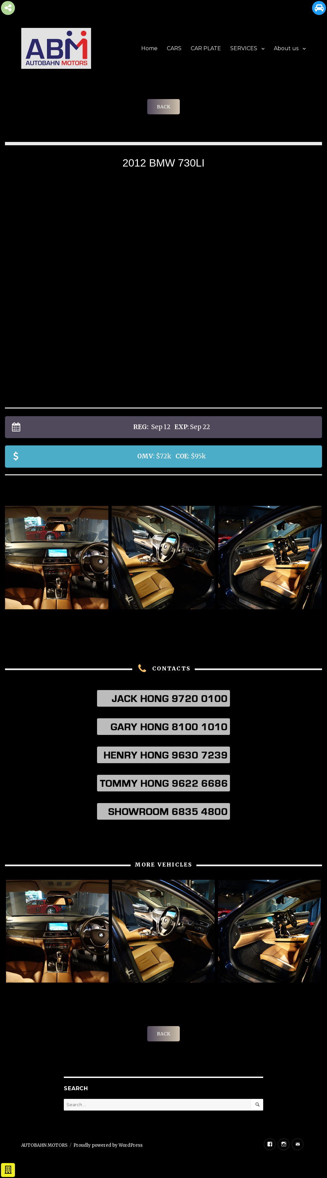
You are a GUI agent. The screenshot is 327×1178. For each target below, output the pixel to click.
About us (286, 48)
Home (149, 48)
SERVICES (243, 48)
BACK (163, 107)
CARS (174, 48)
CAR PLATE (206, 48)
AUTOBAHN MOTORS (44, 1145)
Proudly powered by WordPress (108, 1145)
